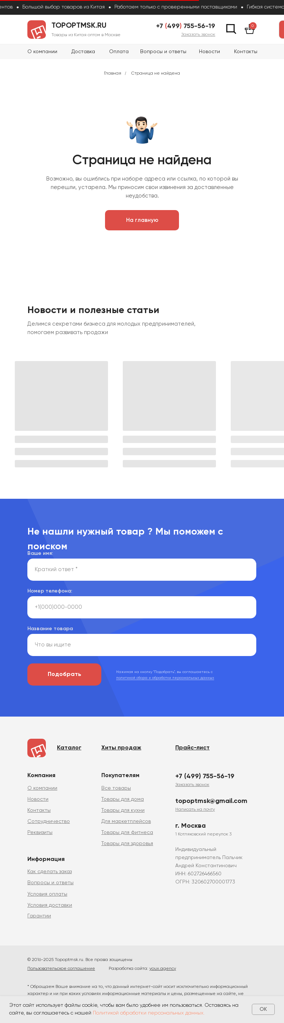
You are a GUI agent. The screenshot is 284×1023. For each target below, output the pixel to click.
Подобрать (64, 674)
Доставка (83, 51)
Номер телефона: (49, 591)
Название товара (50, 628)
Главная (112, 73)
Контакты (245, 51)
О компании (42, 51)
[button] (198, 34)
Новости (209, 51)
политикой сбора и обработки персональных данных (165, 678)
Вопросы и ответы (163, 51)
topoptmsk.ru (78, 26)
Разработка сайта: (142, 969)
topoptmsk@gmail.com (211, 801)
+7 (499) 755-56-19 (204, 776)
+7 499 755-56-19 (185, 26)
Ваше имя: (40, 553)
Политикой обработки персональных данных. (148, 1013)
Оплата (119, 51)
